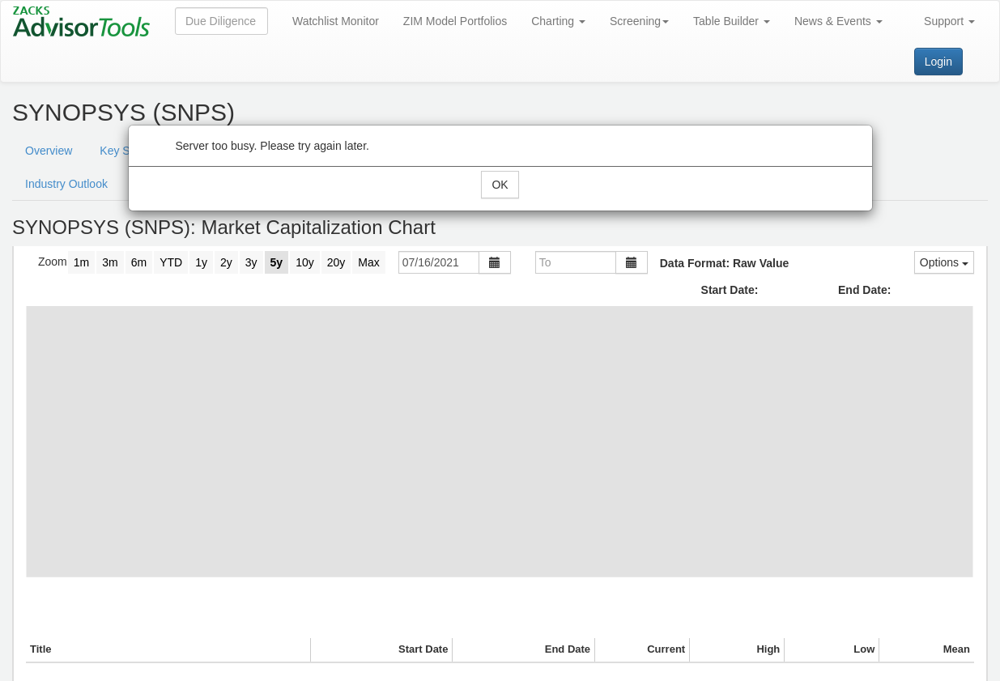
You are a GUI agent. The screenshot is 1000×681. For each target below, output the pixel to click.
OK (499, 184)
